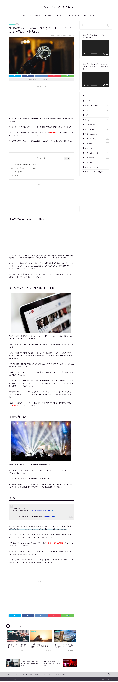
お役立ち (48, 16)
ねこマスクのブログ (59, 7)
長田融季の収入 (24, 172)
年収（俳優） (97, 143)
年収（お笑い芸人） (97, 139)
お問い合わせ (74, 16)
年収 (37, 16)
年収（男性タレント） (97, 167)
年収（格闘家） (97, 162)
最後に (21, 175)
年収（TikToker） (97, 129)
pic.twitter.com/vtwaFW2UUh (42, 511)
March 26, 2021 (49, 517)
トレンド (27, 16)
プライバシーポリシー (12, 679)
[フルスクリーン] (107, 54)
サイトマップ (89, 16)
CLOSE (67, 158)
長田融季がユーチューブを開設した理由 (32, 168)
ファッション (97, 120)
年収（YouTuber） (97, 134)
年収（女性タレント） (97, 153)
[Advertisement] (41, 101)
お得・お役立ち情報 (97, 105)
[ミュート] (104, 54)
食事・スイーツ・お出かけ (97, 172)
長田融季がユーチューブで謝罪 (29, 164)
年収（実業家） (97, 158)
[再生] (85, 54)
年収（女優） (97, 148)
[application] (95, 48)
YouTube (97, 101)
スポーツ (60, 16)
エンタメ (12, 24)
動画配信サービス (97, 124)
